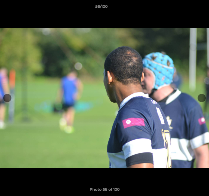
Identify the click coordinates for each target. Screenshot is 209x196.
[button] (189, 7)
